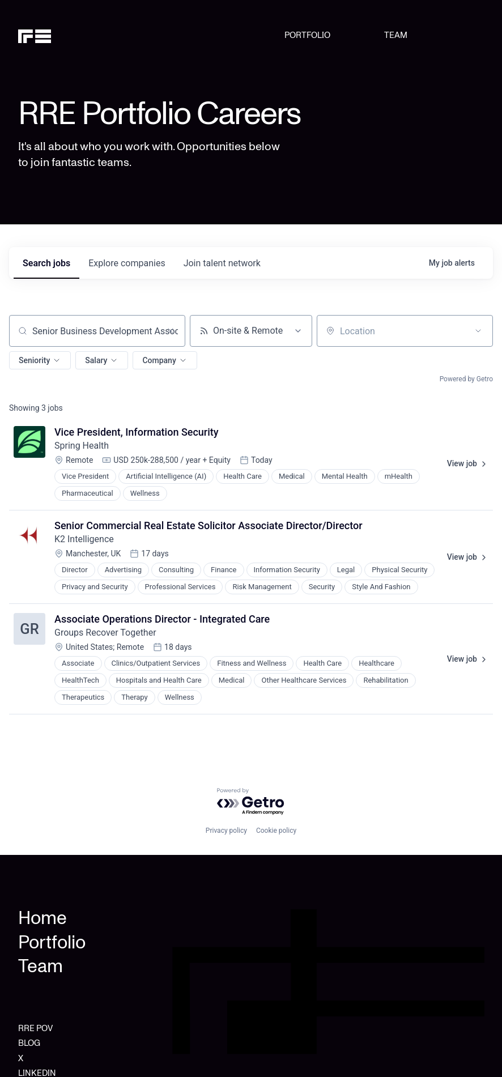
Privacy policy (226, 831)
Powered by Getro (466, 379)
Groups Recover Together (105, 632)
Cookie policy (276, 831)
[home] (51, 35)
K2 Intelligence (84, 539)
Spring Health (81, 445)
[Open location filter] (478, 330)
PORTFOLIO (307, 35)
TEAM (395, 35)
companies (126, 263)
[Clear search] (170, 330)
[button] (40, 360)
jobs (46, 263)
